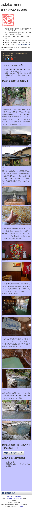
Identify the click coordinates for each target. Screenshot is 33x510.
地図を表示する (13, 452)
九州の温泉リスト (10, 57)
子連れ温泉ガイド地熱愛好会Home (16, 53)
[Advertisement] (16, 479)
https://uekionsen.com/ (23, 44)
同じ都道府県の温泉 (8, 493)
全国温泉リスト (10, 55)
